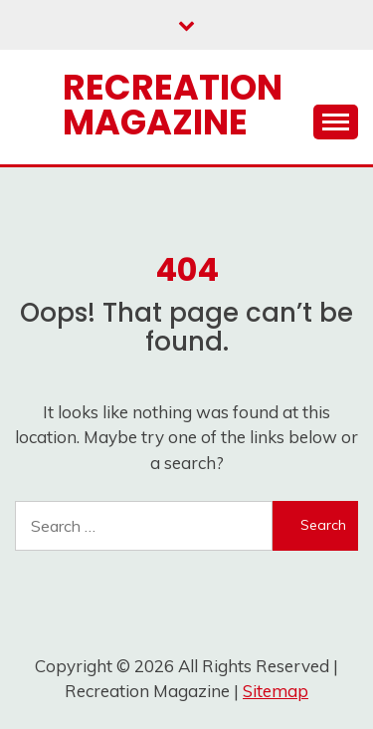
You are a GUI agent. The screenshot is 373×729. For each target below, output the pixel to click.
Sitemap (275, 690)
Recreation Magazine (172, 104)
